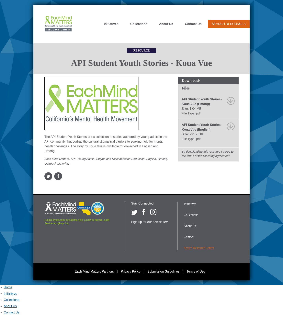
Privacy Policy (131, 271)
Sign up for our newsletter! (149, 222)
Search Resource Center (199, 248)
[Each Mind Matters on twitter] (134, 212)
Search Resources (229, 24)
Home (8, 287)
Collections (138, 24)
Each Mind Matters (56, 158)
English (151, 158)
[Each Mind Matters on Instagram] (153, 212)
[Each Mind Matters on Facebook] (144, 212)
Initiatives (111, 24)
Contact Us (193, 24)
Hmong (162, 158)
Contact (189, 237)
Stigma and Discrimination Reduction (120, 158)
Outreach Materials (56, 163)
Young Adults (86, 158)
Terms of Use (196, 271)
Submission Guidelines (164, 271)
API (73, 158)
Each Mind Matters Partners (94, 271)
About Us (166, 24)
